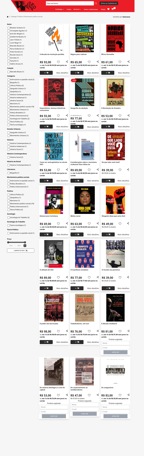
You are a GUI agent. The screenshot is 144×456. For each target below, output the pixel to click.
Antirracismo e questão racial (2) (22, 79)
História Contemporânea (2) (20, 94)
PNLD (103, 9)
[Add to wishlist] (58, 61)
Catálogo (58, 9)
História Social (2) (16, 157)
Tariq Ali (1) (14, 61)
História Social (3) (16, 100)
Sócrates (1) (14, 58)
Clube (69, 9)
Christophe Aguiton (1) (18, 31)
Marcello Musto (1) (17, 46)
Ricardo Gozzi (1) (16, 55)
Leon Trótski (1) (16, 40)
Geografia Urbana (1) (18, 88)
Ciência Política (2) (17, 85)
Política (20, 16)
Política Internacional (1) (19, 187)
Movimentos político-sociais (33, 16)
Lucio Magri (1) (15, 43)
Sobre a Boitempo (91, 9)
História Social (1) (16, 149)
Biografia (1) (14, 82)
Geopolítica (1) (15, 91)
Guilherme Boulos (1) (18, 37)
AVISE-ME (115, 352)
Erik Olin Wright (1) (17, 34)
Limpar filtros (21, 251)
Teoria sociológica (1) (18, 125)
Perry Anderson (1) (17, 49)
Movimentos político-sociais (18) (22, 106)
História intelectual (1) (18, 97)
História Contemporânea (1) (20, 143)
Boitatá (76, 9)
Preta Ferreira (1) (16, 52)
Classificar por (117, 17)
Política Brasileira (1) (17, 113)
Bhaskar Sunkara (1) (17, 28)
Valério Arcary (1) (16, 64)
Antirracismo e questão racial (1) (22, 181)
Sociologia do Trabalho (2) (19, 119)
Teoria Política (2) (16, 122)
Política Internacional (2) (19, 116)
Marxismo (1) (15, 103)
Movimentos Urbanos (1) (19, 110)
